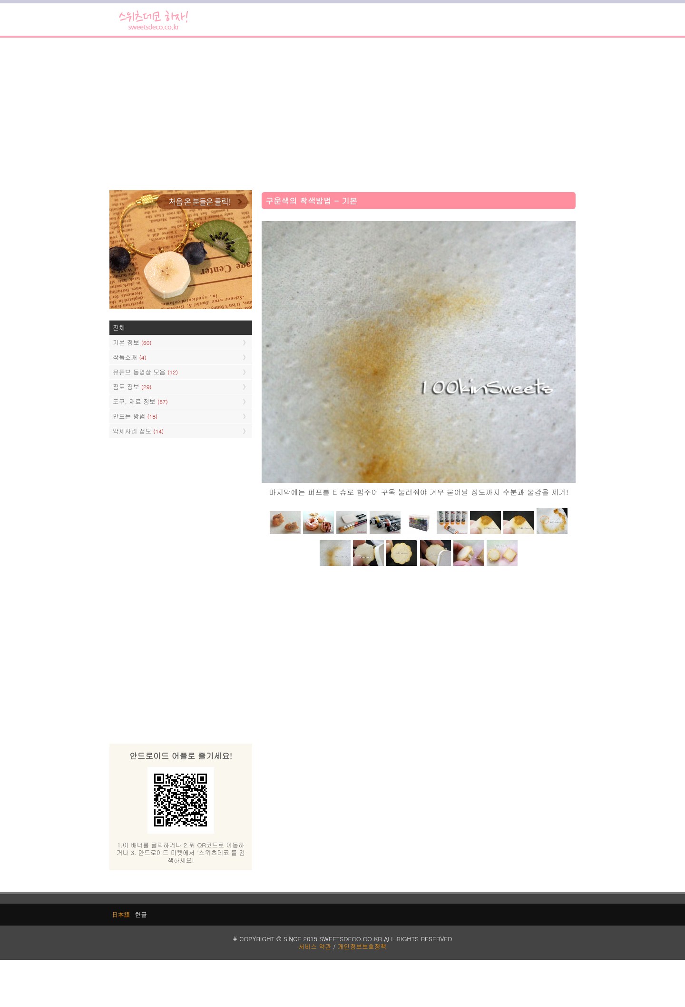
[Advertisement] (342, 114)
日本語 (121, 914)
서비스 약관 (315, 946)
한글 (141, 914)
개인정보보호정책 (362, 946)
